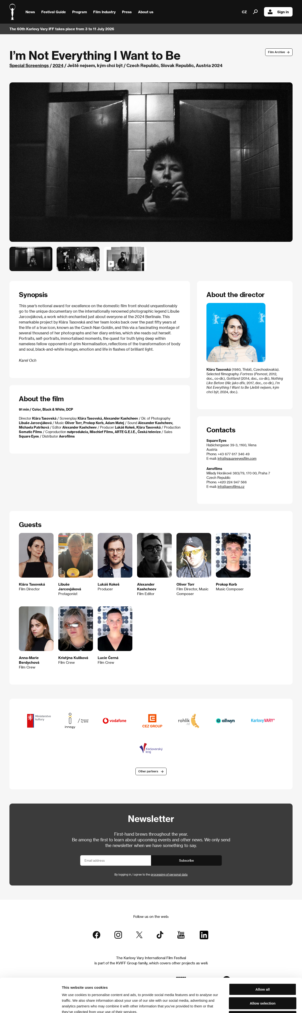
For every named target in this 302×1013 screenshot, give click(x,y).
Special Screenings (29, 65)
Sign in (278, 11)
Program (79, 12)
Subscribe (186, 860)
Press (127, 12)
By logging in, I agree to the (151, 874)
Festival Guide (53, 12)
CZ (244, 12)
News (30, 12)
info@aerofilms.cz (231, 487)
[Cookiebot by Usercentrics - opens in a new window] (30, 1003)
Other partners (148, 771)
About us (145, 12)
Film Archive (276, 52)
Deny (262, 983)
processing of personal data (169, 874)
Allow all (263, 955)
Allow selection (262, 969)
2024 (58, 65)
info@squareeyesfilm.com (237, 458)
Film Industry (104, 12)
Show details (246, 1004)
